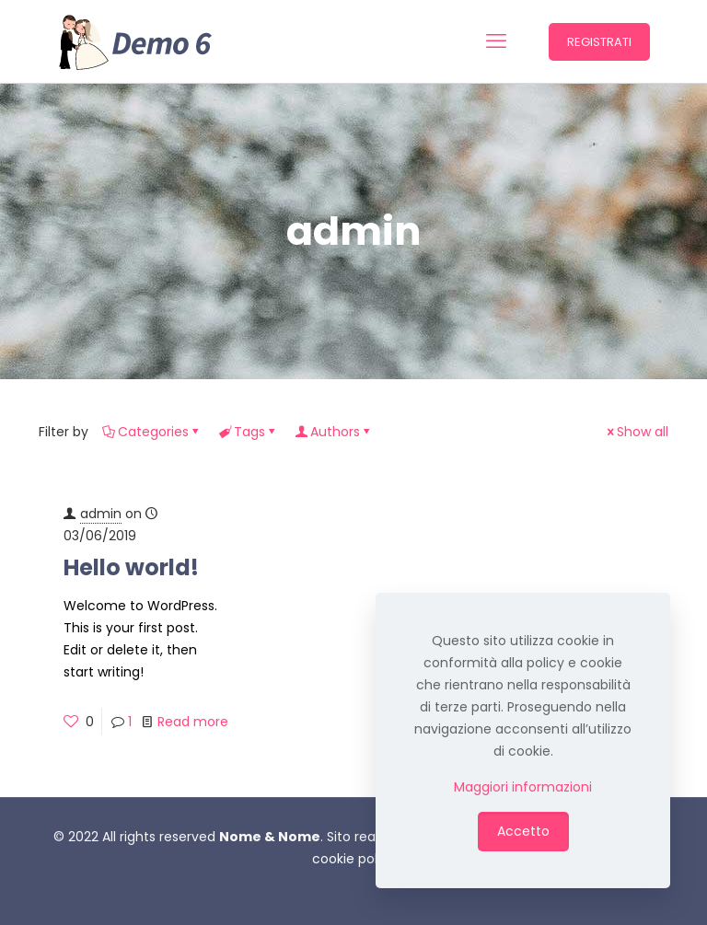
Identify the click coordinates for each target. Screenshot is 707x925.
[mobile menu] (496, 41)
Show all (636, 431)
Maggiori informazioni (523, 787)
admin (101, 513)
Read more (192, 721)
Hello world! (131, 567)
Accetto (523, 831)
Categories (152, 431)
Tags (248, 431)
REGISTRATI (599, 42)
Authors (334, 431)
